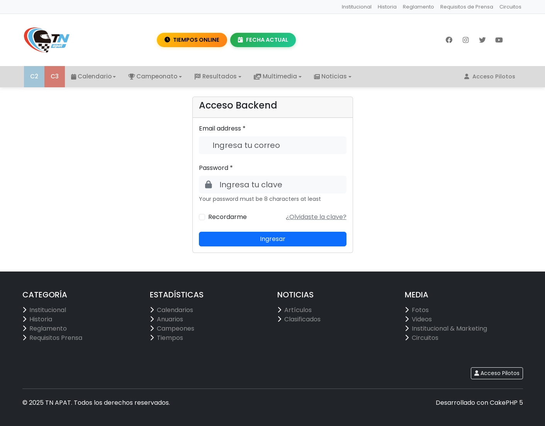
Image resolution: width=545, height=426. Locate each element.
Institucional (357, 6)
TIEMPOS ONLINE (192, 40)
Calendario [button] (91, 76)
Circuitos (510, 6)
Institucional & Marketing (449, 328)
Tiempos (170, 337)
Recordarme (227, 216)
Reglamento (418, 6)
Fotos (420, 309)
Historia (387, 6)
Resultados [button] (215, 76)
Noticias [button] (330, 76)
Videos (422, 319)
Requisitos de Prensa (466, 6)
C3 (55, 76)
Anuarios (170, 319)
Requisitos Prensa (55, 337)
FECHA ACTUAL (263, 40)
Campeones (175, 328)
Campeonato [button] (152, 76)
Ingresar (272, 238)
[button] (316, 216)
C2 (34, 76)
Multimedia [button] (275, 76)
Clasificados (302, 319)
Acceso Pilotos (489, 76)
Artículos (298, 309)
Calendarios (175, 309)
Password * (216, 167)
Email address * (222, 128)
